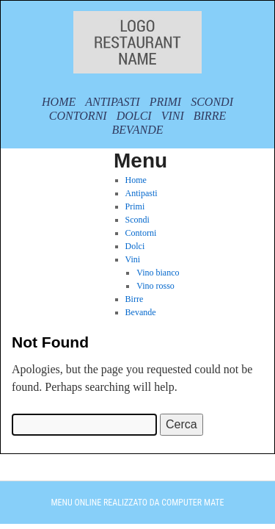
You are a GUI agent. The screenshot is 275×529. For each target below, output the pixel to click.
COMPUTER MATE (192, 502)
